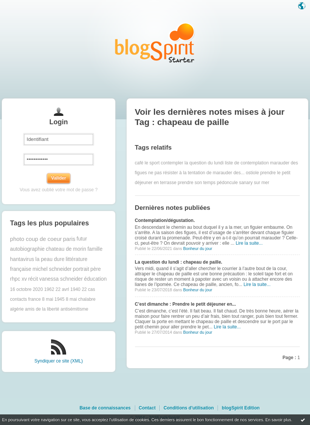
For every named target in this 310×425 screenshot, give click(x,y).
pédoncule (227, 182)
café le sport (147, 163)
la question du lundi (203, 163)
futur (82, 239)
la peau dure (50, 259)
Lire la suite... (249, 243)
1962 (49, 289)
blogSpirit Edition (241, 408)
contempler (172, 163)
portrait (81, 269)
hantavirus (22, 259)
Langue (302, 6)
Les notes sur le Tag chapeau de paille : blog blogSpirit (155, 42)
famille (94, 249)
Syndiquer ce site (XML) (58, 361)
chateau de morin (66, 249)
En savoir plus (278, 419)
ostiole (252, 172)
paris (69, 239)
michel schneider (52, 269)
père (95, 269)
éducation (95, 279)
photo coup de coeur (36, 239)
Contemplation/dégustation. (165, 220)
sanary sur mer (254, 182)
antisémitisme (74, 309)
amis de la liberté (42, 309)
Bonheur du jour (197, 248)
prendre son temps (196, 182)
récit (33, 279)
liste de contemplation (247, 163)
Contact (147, 408)
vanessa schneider (61, 279)
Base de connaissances (104, 408)
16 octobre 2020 (26, 289)
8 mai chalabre (81, 299)
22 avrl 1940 (68, 289)
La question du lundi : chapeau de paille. (178, 262)
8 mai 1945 (53, 299)
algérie (17, 309)
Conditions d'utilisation (189, 408)
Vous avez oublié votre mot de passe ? (59, 189)
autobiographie (27, 249)
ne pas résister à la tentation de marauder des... (196, 172)
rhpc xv (18, 279)
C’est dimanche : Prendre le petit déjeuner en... (185, 304)
